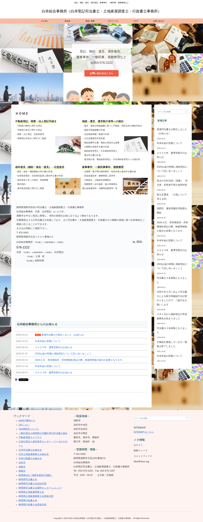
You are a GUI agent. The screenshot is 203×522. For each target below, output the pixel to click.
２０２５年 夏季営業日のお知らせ (172, 155)
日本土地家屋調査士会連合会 (34, 454)
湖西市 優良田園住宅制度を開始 (172, 210)
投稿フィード (141, 450)
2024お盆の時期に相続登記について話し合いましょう (172, 266)
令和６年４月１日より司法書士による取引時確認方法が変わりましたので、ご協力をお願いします (172, 298)
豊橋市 (22, 471)
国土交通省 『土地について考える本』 (172, 196)
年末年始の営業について (169, 143)
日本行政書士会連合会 (30, 458)
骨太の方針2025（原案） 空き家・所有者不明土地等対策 (172, 182)
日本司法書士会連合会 (30, 450)
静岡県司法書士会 (28, 479)
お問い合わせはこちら (101, 73)
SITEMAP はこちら (144, 432)
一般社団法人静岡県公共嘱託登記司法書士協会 (43, 433)
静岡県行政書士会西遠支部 (32, 504)
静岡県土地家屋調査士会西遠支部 (36, 496)
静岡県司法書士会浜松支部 (32, 483)
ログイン (138, 445)
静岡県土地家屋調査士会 (31, 492)
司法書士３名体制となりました (172, 330)
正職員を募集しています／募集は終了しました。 (172, 344)
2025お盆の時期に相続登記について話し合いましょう (172, 169)
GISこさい (24, 425)
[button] (186, 111)
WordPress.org (141, 461)
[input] (173, 111)
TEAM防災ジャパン (29, 429)
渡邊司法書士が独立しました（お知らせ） (172, 131)
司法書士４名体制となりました (172, 280)
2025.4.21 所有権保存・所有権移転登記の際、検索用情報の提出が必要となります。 (172, 226)
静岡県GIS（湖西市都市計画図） (36, 475)
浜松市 (22, 462)
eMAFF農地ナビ (27, 420)
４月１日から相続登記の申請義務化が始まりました (172, 316)
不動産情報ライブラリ (30, 437)
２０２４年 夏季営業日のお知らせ (172, 252)
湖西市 (22, 467)
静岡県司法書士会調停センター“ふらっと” (40, 488)
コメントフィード (143, 456)
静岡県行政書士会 (28, 500)
